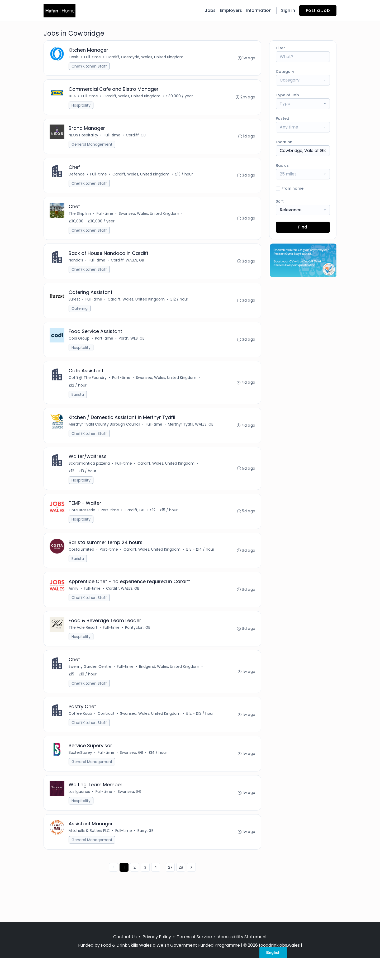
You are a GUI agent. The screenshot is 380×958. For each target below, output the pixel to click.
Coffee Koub (81, 734)
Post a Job (318, 10)
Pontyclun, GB (138, 645)
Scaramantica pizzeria (89, 476)
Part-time (105, 347)
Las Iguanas (80, 814)
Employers (231, 10)
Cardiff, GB (136, 138)
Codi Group (79, 347)
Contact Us (125, 937)
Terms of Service (194, 937)
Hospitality (81, 107)
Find (302, 227)
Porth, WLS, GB (132, 347)
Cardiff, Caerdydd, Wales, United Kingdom (145, 57)
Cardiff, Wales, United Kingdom (132, 98)
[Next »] (191, 892)
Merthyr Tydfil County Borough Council (105, 436)
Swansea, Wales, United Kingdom (149, 219)
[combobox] (303, 80)
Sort (280, 201)
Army (74, 605)
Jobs (210, 10)
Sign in (288, 10)
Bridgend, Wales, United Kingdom (170, 686)
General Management (92, 147)
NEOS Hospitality (84, 138)
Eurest (74, 307)
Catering (80, 316)
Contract (106, 734)
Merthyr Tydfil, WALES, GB (191, 436)
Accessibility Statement (242, 937)
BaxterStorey (81, 774)
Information (259, 10)
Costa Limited (82, 565)
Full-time (93, 57)
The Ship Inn (80, 219)
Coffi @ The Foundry (88, 388)
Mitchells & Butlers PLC (89, 855)
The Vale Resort (83, 645)
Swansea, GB (132, 774)
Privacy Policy (156, 937)
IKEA (72, 98)
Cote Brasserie (82, 524)
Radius (282, 165)
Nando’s (76, 267)
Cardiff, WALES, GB (128, 267)
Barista (78, 405)
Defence (77, 178)
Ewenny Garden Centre (90, 686)
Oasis (74, 57)
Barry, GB (146, 855)
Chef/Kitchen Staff (89, 66)
